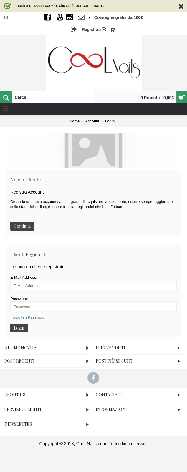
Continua (22, 226)
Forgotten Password (27, 317)
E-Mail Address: (23, 277)
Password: (19, 298)
